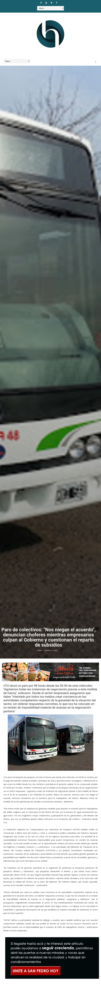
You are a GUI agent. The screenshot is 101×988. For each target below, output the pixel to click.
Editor (39, 650)
